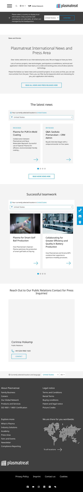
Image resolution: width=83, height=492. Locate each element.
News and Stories (14, 38)
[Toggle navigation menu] (9, 6)
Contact (18, 356)
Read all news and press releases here (41, 85)
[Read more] (36, 159)
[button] (16, 6)
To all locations (53, 449)
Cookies (64, 476)
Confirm (67, 18)
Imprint (37, 476)
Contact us (50, 476)
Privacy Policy (22, 476)
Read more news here (41, 176)
